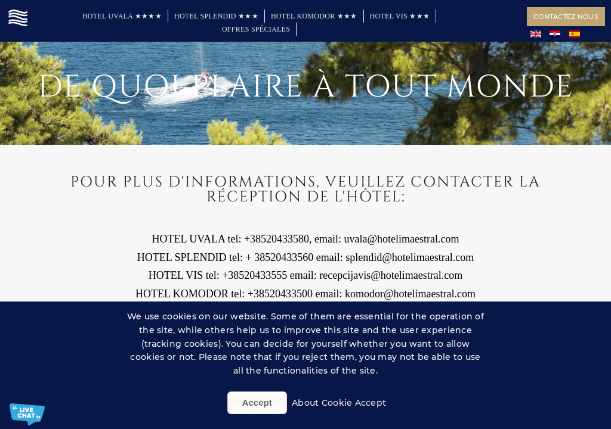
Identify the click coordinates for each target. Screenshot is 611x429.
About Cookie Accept (339, 402)
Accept (257, 402)
